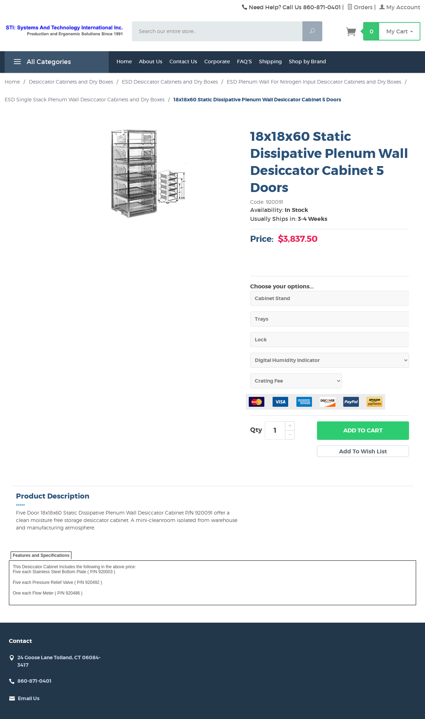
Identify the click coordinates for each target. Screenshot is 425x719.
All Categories (41, 63)
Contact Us (183, 61)
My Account (399, 7)
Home (124, 61)
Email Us (28, 698)
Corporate (217, 61)
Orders (360, 7)
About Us (150, 61)
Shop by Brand (307, 61)
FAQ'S (244, 61)
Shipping (270, 61)
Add (363, 430)
